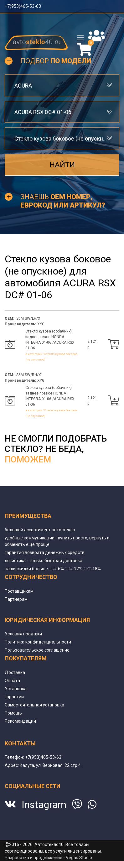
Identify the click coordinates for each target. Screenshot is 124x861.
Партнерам (16, 599)
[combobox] (62, 85)
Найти (62, 164)
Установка (16, 688)
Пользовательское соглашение (37, 650)
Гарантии (14, 696)
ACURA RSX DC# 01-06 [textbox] (42, 112)
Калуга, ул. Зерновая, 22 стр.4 (50, 765)
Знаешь (62, 201)
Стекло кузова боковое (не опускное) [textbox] (62, 138)
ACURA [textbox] (23, 85)
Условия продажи (23, 633)
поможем (28, 459)
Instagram (44, 805)
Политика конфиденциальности (38, 641)
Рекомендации (20, 721)
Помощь (13, 712)
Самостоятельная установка (34, 704)
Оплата (12, 680)
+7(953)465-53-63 (23, 6)
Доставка (15, 672)
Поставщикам (19, 591)
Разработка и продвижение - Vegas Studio (48, 857)
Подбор (55, 61)
